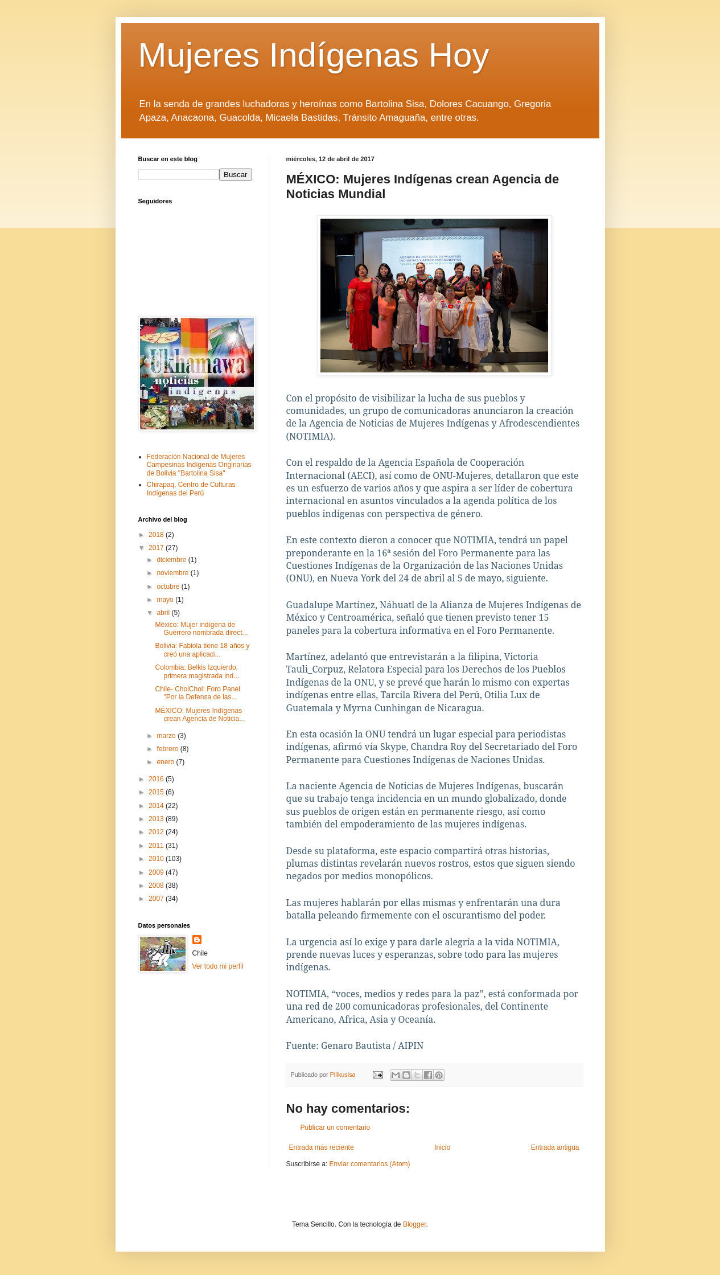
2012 (157, 832)
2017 (157, 548)
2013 (157, 819)
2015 (157, 792)
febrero (168, 749)
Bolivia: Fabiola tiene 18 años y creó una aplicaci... (202, 650)
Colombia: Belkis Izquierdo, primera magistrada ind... (197, 671)
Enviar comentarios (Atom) (370, 1164)
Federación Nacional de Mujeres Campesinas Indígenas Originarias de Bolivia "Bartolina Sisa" (199, 465)
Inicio (442, 1147)
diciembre (172, 560)
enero (166, 762)
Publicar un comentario (336, 1127)
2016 (157, 779)
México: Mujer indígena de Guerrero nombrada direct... (201, 629)
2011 (157, 846)
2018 (157, 535)
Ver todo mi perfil (218, 966)
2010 (157, 859)
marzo (167, 736)
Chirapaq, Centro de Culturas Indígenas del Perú (191, 489)
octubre (169, 587)
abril (164, 613)
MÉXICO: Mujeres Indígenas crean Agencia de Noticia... (200, 715)
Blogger (414, 1224)
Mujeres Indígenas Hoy (313, 55)
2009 (157, 872)
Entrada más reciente (321, 1147)
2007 (157, 899)
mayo (166, 600)
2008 (157, 885)
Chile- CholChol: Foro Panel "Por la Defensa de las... (197, 693)
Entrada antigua (555, 1147)
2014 (157, 806)
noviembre (173, 573)
